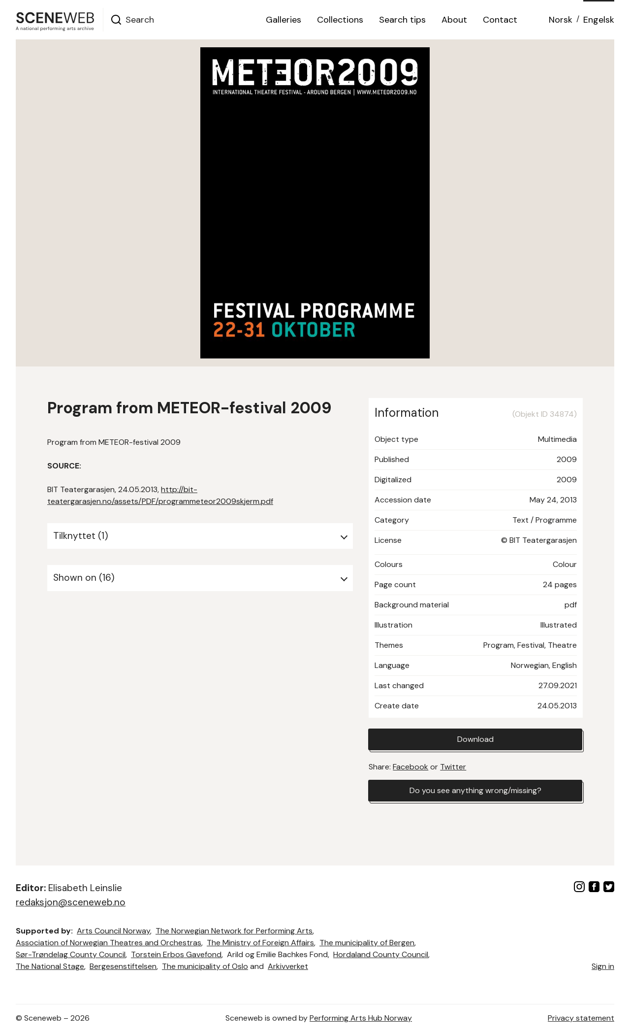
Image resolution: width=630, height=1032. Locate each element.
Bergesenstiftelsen (123, 966)
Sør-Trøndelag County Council (71, 954)
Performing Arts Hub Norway (361, 1018)
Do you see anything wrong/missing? (475, 790)
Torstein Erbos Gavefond (176, 954)
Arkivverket (288, 966)
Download (475, 739)
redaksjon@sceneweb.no (71, 902)
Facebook (410, 767)
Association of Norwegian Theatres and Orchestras (108, 942)
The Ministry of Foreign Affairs (260, 942)
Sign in (603, 966)
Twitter (453, 767)
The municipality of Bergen (366, 942)
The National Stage (50, 966)
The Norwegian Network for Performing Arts (234, 931)
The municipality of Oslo (205, 966)
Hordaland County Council (380, 954)
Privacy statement (581, 1018)
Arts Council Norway (113, 931)
